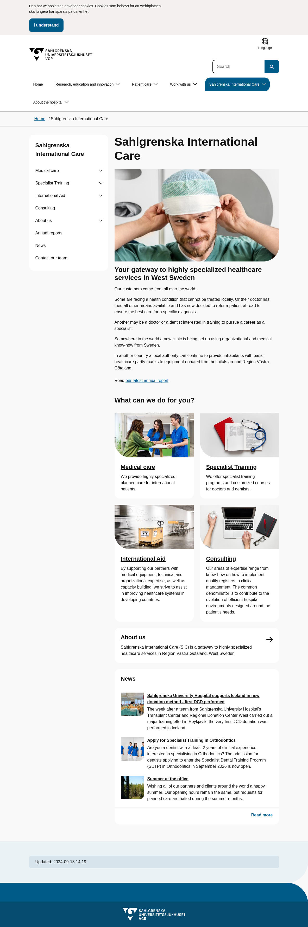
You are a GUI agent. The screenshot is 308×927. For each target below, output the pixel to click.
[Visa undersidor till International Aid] (100, 195)
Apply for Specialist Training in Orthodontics (191, 740)
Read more (262, 815)
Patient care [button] (145, 84)
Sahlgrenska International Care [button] (237, 84)
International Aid (50, 195)
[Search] (238, 66)
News (40, 245)
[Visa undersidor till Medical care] (100, 170)
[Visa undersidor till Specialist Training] (100, 183)
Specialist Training (52, 183)
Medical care (47, 170)
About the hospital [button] (50, 102)
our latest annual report (146, 380)
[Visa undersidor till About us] (100, 220)
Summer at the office (167, 779)
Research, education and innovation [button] (87, 84)
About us (43, 220)
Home (38, 84)
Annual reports (48, 233)
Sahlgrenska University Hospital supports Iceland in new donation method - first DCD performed (203, 698)
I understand (46, 25)
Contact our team (51, 258)
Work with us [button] (183, 84)
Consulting (45, 208)
